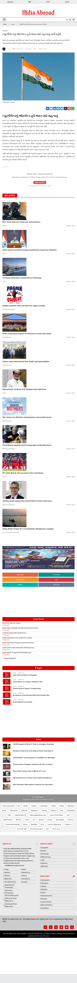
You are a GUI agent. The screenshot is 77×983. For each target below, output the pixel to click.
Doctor (43, 929)
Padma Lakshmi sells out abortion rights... (17, 674)
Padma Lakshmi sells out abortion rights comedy (23, 342)
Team (7, 905)
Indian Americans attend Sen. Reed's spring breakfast (25, 397)
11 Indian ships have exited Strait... (14, 669)
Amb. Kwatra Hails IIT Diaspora (25, 711)
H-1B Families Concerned (22, 738)
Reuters (4, 262)
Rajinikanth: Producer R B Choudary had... (17, 689)
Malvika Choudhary (8, 345)
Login (49, 222)
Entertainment (46, 932)
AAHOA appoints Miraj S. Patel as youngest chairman (33, 780)
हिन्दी (29, 2)
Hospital (44, 925)
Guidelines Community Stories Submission (12, 929)
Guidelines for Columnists (10, 922)
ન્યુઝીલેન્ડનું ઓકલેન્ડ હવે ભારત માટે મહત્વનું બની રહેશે (33, 24)
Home (6, 24)
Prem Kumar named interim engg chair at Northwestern (27, 481)
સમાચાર (14, 24)
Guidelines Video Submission (11, 936)
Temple (44, 935)
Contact (24, 918)
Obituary (56, 621)
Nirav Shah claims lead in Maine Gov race (29, 807)
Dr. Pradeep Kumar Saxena (10, 568)
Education (44, 919)
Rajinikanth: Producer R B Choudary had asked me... (24, 425)
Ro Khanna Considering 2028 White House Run (31, 731)
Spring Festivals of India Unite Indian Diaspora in (32, 814)
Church (43, 922)
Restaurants (45, 916)
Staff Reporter (6, 373)
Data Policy (26, 909)
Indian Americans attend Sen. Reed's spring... (18, 684)
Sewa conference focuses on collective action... (18, 679)
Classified (56, 611)
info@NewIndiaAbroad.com (14, 902)
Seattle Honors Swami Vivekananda (27, 725)
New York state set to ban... (11, 659)
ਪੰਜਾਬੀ (48, 2)
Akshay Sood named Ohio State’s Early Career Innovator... (27, 537)
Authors (7, 909)
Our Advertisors (10, 918)
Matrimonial (20, 616)
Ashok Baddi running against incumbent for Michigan (34, 794)
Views (14, 709)
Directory (20, 611)
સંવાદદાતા (6, 49)
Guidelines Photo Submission (11, 941)
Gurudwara (45, 944)
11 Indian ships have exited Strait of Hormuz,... (22, 314)
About (24, 905)
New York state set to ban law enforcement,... (21, 258)
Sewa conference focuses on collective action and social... (27, 370)
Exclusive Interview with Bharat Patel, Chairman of (33, 787)
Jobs (56, 616)
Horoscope (45, 890)
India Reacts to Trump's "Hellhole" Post (28, 718)
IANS (4, 290)
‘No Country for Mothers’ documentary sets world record (26, 453)
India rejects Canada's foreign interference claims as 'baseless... (30, 286)
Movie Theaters (46, 941)
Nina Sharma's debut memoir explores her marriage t (33, 821)
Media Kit (8, 915)
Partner (7, 912)
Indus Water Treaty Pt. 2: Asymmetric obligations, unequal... (28, 565)
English (10, 2)
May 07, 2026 (70, 262)
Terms (24, 912)
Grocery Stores (46, 938)
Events (20, 621)
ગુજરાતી (67, 2)
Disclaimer (26, 915)
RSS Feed (44, 902)
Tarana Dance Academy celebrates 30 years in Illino (33, 800)
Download (21, 709)
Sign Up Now (40, 219)
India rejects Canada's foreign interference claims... (20, 664)
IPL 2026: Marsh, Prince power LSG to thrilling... (23, 509)
